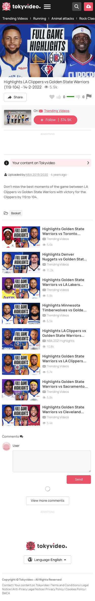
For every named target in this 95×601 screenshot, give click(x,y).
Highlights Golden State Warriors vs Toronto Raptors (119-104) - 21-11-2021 (63, 231)
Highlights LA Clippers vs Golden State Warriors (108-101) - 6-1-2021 (64, 333)
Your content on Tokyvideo (31, 585)
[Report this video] (88, 96)
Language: (47, 559)
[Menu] (47, 7)
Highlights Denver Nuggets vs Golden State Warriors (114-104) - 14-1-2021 (64, 256)
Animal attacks (62, 18)
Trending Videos (15, 18)
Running (39, 18)
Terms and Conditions (65, 585)
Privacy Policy (55, 589)
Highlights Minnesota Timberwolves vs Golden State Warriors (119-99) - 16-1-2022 (64, 307)
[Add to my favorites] (51, 96)
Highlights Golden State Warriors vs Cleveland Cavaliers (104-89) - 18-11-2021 (65, 409)
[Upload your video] (88, 6)
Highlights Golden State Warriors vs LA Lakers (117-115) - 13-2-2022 (63, 282)
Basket (16, 213)
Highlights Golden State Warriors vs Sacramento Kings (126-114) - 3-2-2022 (64, 384)
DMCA (6, 593)
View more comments (47, 500)
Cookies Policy (75, 589)
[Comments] (52, 461)
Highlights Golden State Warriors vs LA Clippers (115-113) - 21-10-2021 (63, 358)
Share (15, 97)
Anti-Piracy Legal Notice (28, 589)
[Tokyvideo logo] (21, 7)
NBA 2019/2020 (37, 175)
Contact (7, 585)
